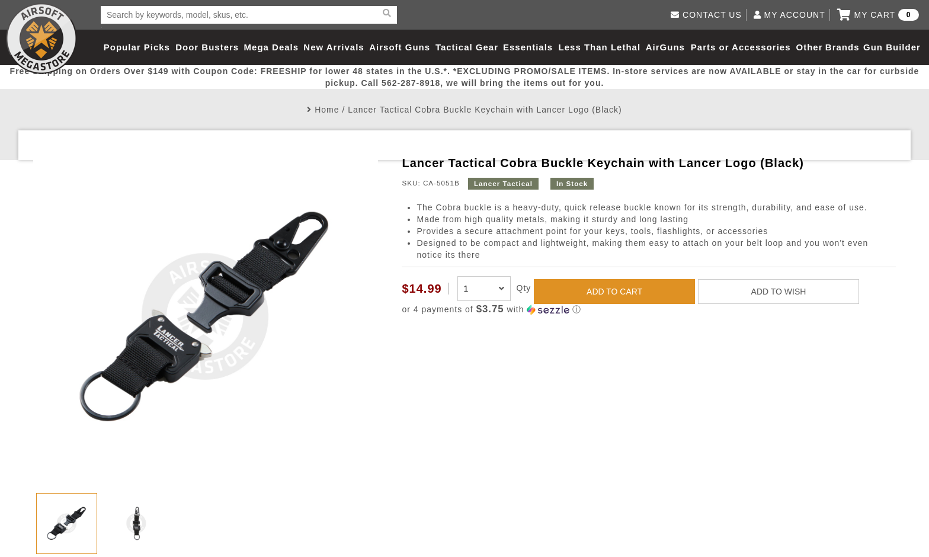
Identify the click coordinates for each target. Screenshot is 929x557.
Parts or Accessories (741, 47)
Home (327, 109)
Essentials (528, 47)
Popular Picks (137, 47)
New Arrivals (333, 47)
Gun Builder (892, 47)
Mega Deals (271, 47)
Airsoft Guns (399, 47)
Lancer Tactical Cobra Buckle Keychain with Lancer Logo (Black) (485, 109)
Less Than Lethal (600, 47)
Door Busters (207, 47)
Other (809, 47)
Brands (842, 47)
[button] (648, 309)
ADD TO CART (614, 291)
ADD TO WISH (778, 291)
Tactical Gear (466, 47)
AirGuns (665, 47)
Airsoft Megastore (41, 38)
